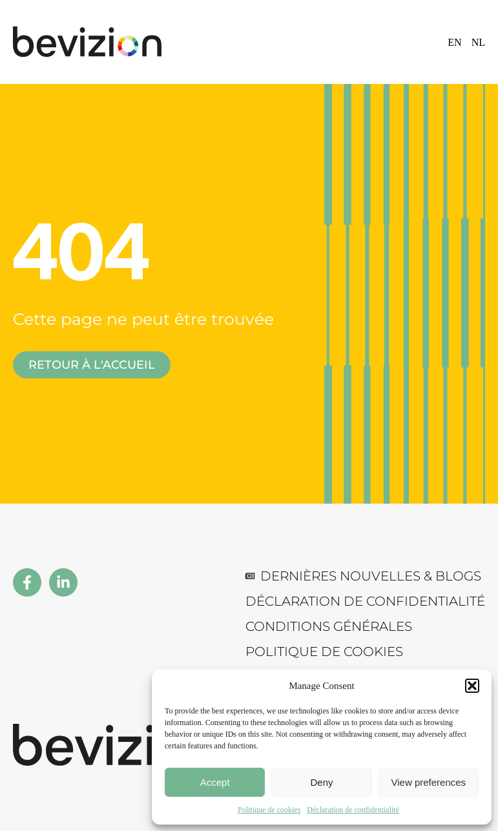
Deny (321, 782)
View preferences (428, 782)
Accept (215, 782)
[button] (472, 685)
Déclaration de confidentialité (353, 809)
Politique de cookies (269, 809)
